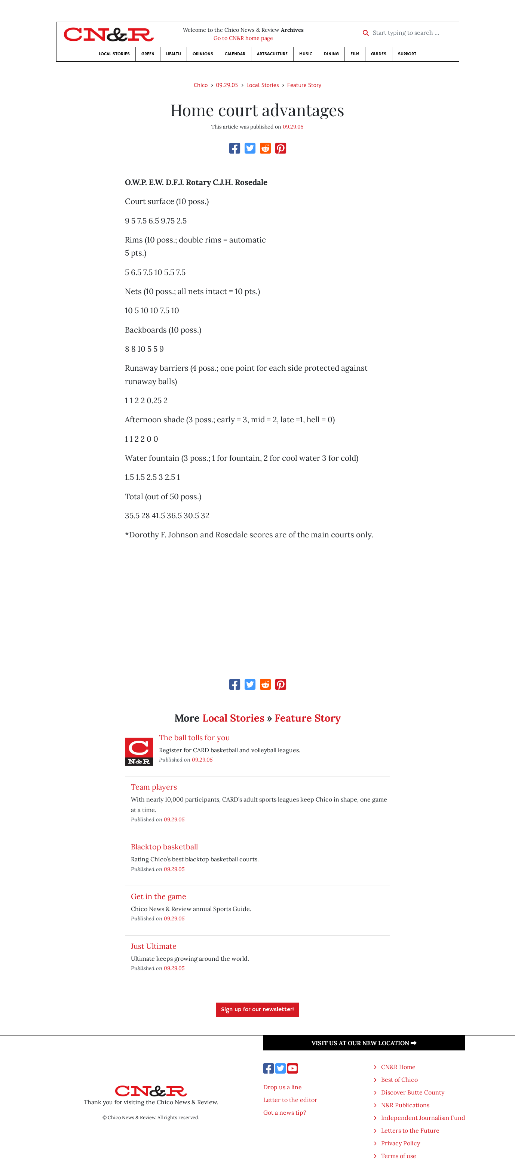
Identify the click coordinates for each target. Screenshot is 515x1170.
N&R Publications (405, 1105)
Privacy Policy (400, 1143)
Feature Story (304, 85)
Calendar (235, 54)
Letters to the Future (410, 1130)
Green (147, 54)
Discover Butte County (412, 1092)
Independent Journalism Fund (423, 1117)
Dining (331, 54)
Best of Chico (399, 1079)
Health (173, 54)
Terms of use (398, 1156)
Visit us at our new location (364, 1043)
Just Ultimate (154, 946)
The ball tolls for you (194, 737)
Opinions (203, 54)
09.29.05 (227, 85)
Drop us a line (282, 1087)
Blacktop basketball (164, 846)
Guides (378, 54)
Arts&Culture (272, 54)
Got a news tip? (284, 1112)
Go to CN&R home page (243, 38)
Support (407, 54)
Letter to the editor (290, 1099)
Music (305, 54)
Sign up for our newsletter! (257, 1009)
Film (354, 54)
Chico (201, 85)
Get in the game (158, 896)
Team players (154, 786)
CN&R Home (398, 1067)
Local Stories (114, 54)
